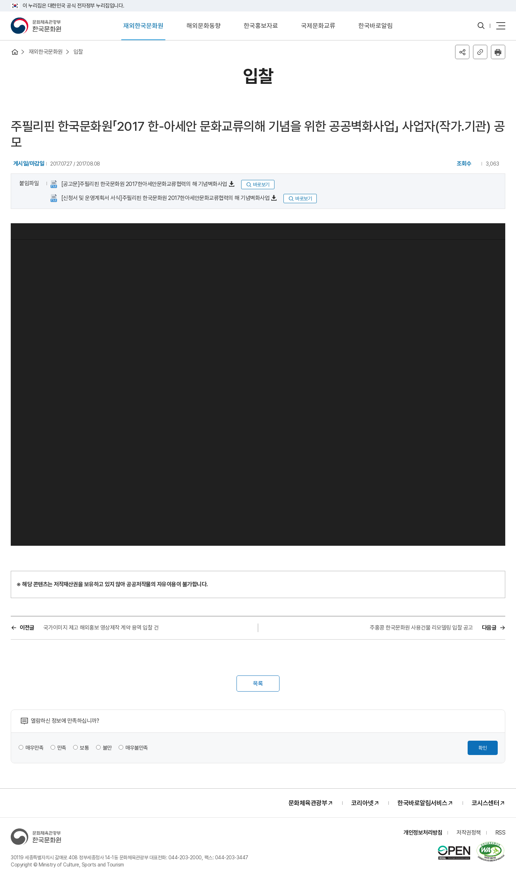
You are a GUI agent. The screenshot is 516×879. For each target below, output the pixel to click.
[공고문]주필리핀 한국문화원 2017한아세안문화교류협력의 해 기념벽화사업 (143, 184)
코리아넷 (362, 803)
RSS (500, 832)
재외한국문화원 (143, 25)
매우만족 (34, 748)
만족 (61, 748)
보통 (84, 748)
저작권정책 (469, 832)
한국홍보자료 (261, 25)
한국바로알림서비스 (422, 803)
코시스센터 (486, 803)
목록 (258, 683)
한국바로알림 (375, 25)
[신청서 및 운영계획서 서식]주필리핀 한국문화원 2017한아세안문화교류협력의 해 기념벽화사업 (164, 198)
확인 (482, 748)
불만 (107, 748)
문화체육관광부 (308, 803)
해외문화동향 (203, 25)
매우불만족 (136, 748)
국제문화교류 (318, 25)
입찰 (78, 51)
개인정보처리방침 (422, 832)
